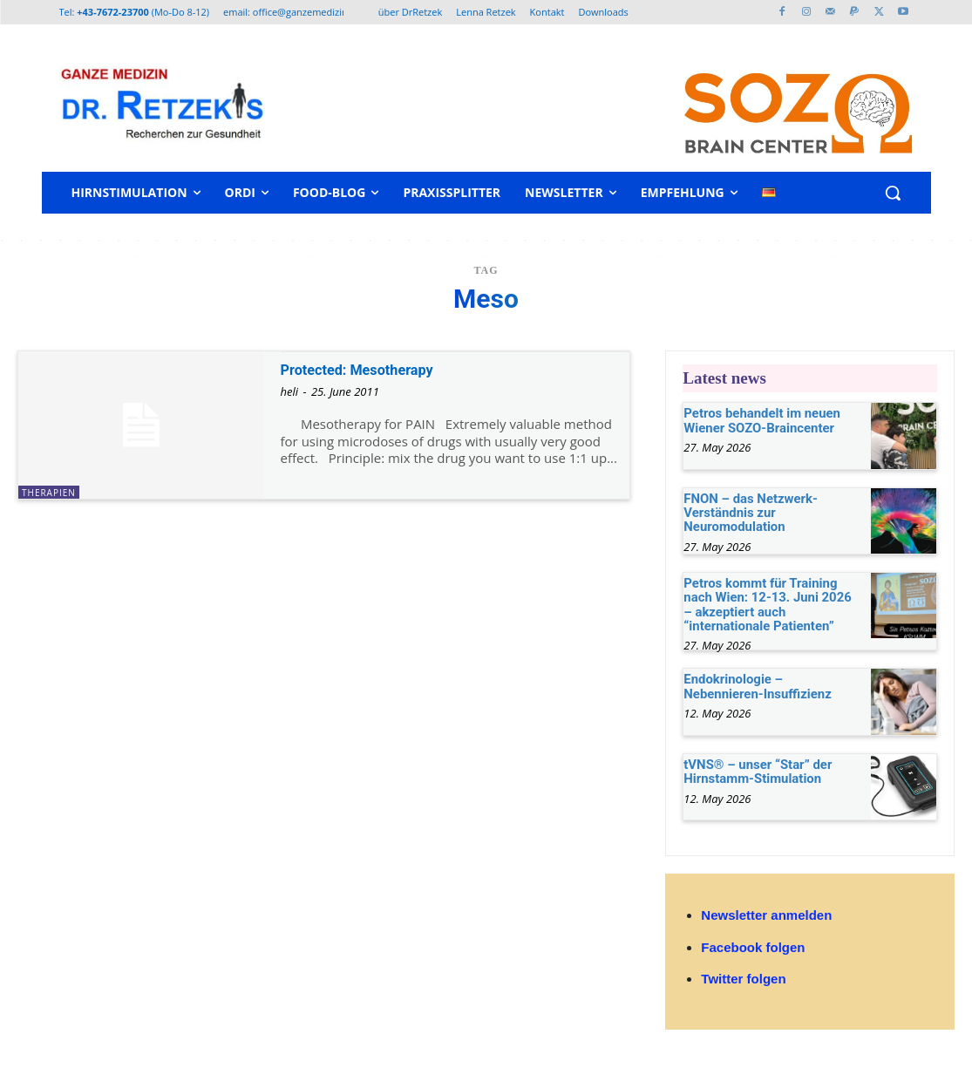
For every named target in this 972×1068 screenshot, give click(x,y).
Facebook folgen (753, 942)
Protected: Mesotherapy (370, 369)
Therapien (49, 492)
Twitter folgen (743, 974)
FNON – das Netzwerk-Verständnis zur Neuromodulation (746, 511)
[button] (893, 193)
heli (290, 391)
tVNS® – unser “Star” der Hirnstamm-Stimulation (753, 766)
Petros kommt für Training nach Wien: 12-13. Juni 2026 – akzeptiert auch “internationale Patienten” (770, 602)
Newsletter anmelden (766, 911)
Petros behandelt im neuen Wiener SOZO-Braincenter (757, 418)
